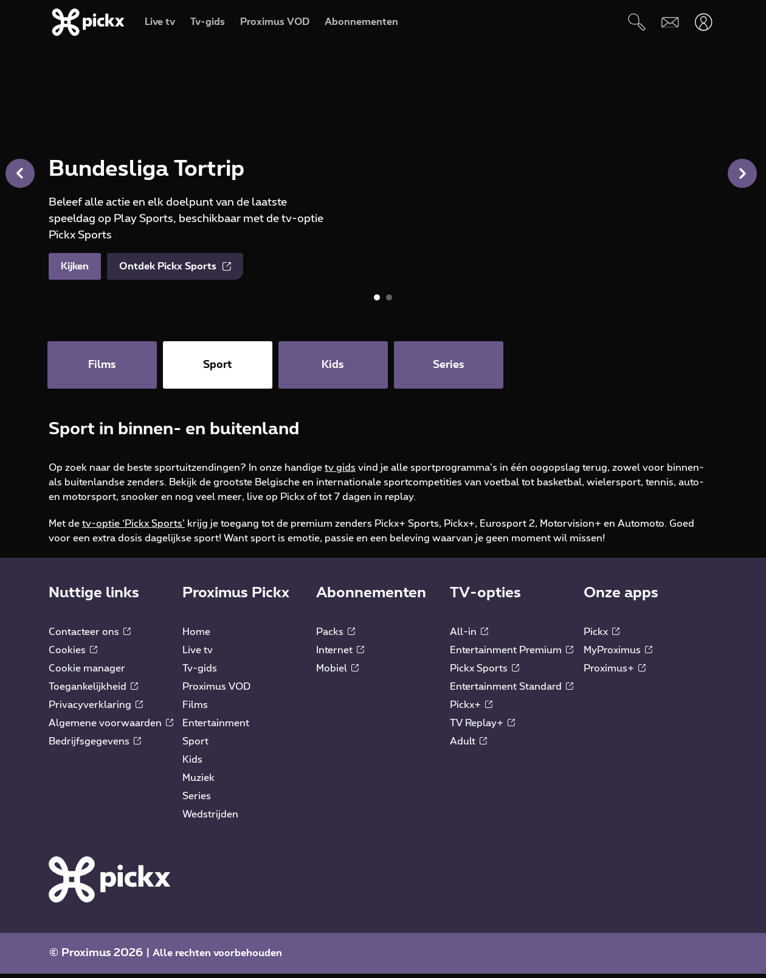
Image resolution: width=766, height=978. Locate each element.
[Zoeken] (637, 22)
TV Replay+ (482, 727)
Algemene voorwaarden (111, 727)
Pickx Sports (484, 673)
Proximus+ (615, 673)
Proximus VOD (216, 691)
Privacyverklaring (96, 709)
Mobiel (337, 673)
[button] (742, 173)
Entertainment (215, 727)
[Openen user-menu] (703, 22)
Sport (195, 746)
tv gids (340, 472)
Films (195, 709)
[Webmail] (670, 22)
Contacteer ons (90, 636)
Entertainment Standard (511, 691)
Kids (192, 764)
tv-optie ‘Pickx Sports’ (133, 528)
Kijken (75, 266)
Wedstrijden (210, 819)
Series (196, 800)
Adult (468, 746)
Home (196, 636)
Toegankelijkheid (93, 691)
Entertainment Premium (511, 654)
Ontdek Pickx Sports (175, 266)
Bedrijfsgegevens (95, 746)
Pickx (601, 636)
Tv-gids (199, 673)
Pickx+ (471, 709)
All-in (469, 636)
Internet (340, 654)
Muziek (198, 782)
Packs (335, 636)
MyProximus (618, 654)
